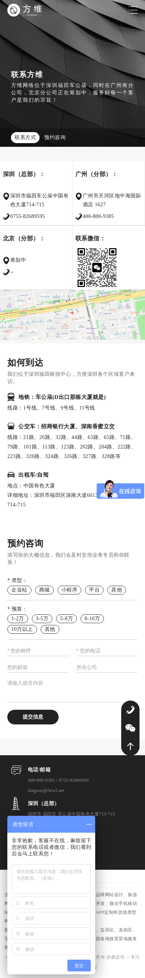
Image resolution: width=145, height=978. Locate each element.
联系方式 (25, 137)
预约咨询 (55, 137)
